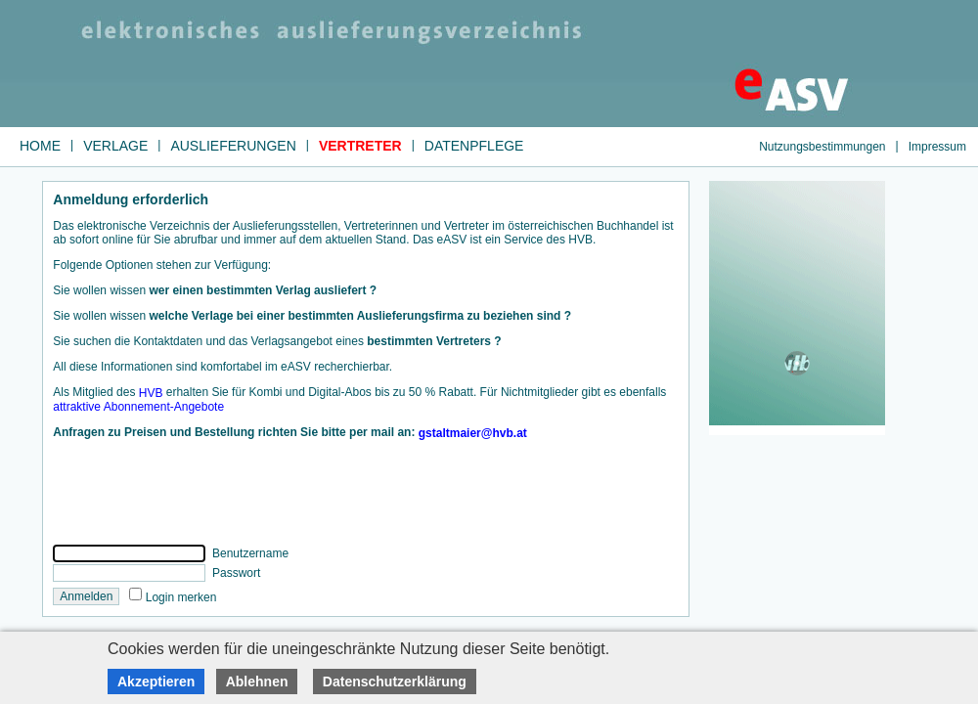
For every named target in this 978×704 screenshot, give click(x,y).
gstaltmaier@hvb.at (473, 433)
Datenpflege (474, 146)
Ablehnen (257, 681)
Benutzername (249, 553)
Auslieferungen (232, 146)
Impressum (937, 146)
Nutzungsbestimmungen (822, 146)
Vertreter (360, 146)
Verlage (115, 146)
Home (40, 146)
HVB (151, 393)
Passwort (235, 573)
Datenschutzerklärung (395, 681)
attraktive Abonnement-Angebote (138, 407)
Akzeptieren (156, 681)
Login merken (181, 596)
